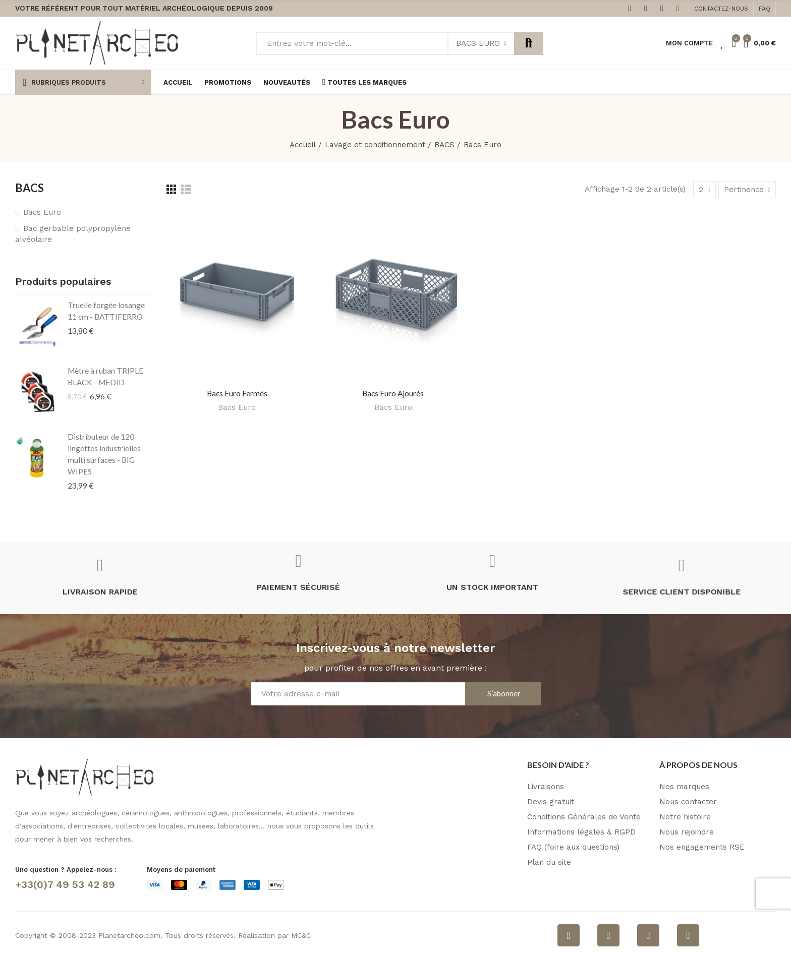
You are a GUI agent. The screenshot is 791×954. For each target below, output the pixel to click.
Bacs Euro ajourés (393, 393)
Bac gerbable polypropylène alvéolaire (73, 234)
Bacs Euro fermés (237, 393)
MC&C (301, 935)
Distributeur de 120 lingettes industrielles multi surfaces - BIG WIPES (104, 454)
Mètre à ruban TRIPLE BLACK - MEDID (105, 376)
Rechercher (528, 43)
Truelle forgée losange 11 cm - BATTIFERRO (106, 311)
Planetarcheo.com (129, 935)
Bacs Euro (478, 43)
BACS (29, 188)
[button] (721, 9)
